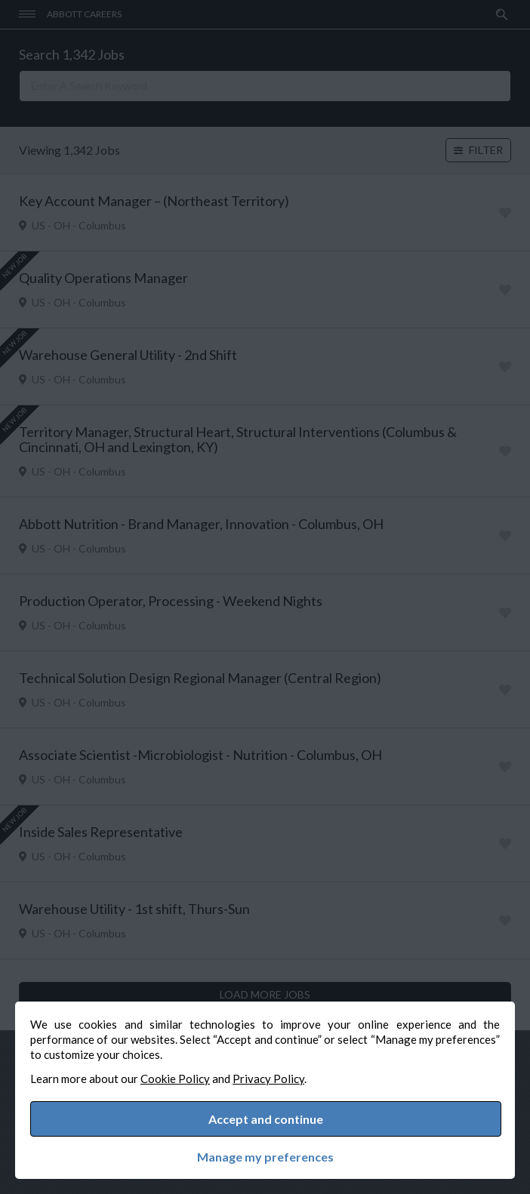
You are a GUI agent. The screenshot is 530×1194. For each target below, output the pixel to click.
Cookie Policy (175, 1078)
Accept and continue (265, 1119)
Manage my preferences (265, 1157)
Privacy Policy (268, 1078)
